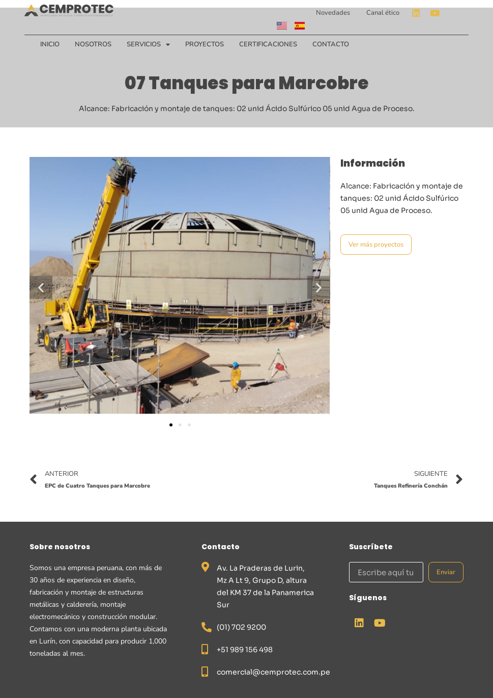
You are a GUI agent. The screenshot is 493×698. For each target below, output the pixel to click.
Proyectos (204, 44)
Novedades (333, 12)
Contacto (330, 44)
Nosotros (93, 44)
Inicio (50, 44)
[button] (41, 287)
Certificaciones (268, 44)
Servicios (148, 44)
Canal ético (382, 12)
